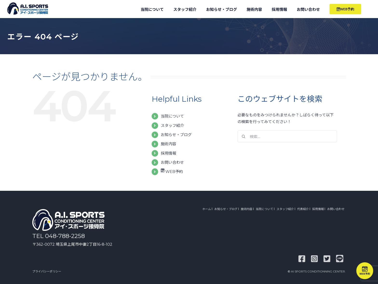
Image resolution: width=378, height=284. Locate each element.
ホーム (206, 209)
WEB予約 (172, 171)
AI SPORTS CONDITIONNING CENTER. (318, 271)
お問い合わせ (172, 162)
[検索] (243, 136)
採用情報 (168, 153)
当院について (172, 116)
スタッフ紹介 (172, 125)
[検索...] (287, 136)
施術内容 (168, 144)
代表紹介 (303, 209)
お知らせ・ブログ (176, 134)
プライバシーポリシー (46, 271)
